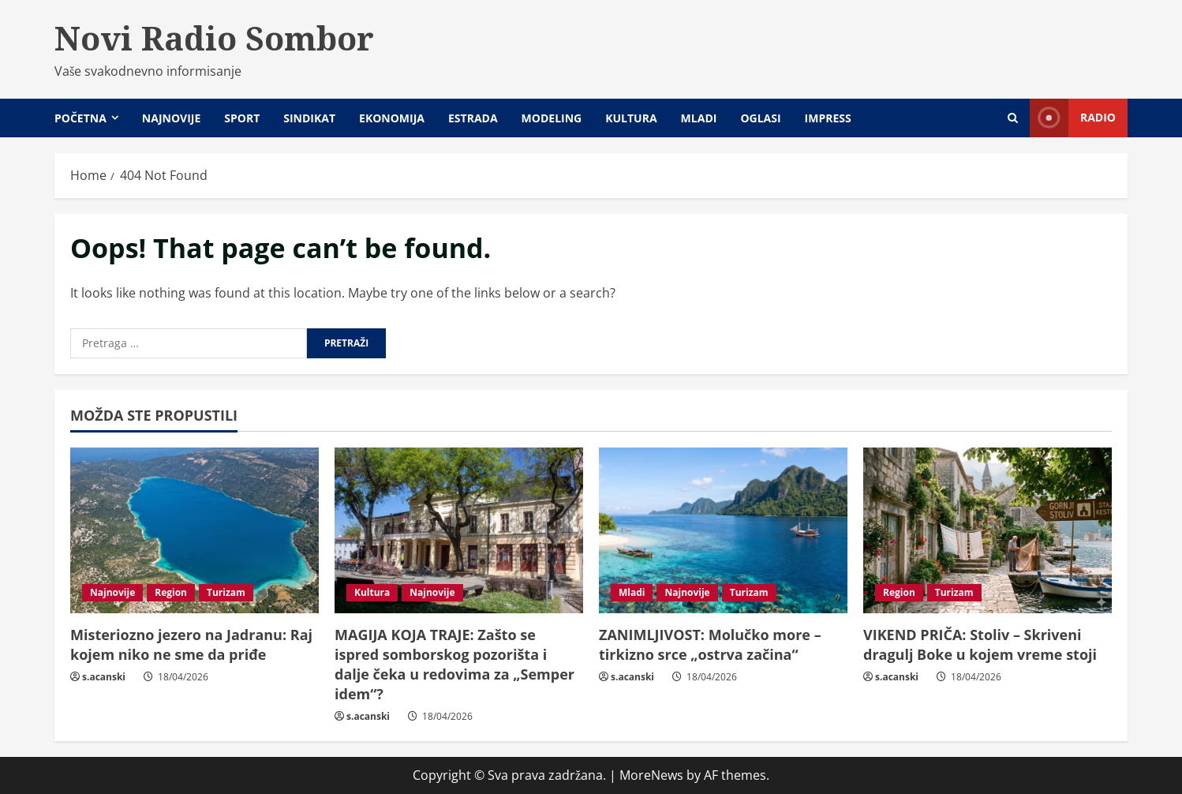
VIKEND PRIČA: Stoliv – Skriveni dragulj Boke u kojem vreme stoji (982, 644)
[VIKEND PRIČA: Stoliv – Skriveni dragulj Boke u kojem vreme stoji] (987, 530)
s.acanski (103, 677)
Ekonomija (392, 117)
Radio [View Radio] (1073, 118)
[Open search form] (1013, 118)
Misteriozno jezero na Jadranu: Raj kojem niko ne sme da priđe (191, 644)
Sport (242, 117)
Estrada (473, 117)
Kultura (630, 117)
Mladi (699, 117)
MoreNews (651, 775)
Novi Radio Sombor (214, 38)
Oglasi (760, 117)
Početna (80, 117)
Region (171, 592)
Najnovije (171, 117)
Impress (828, 117)
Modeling (552, 117)
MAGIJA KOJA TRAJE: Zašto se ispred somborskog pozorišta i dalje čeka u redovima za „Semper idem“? (454, 664)
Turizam (226, 592)
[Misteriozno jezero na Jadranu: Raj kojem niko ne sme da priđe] (194, 530)
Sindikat (309, 117)
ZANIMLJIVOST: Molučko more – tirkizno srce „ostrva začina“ (710, 644)
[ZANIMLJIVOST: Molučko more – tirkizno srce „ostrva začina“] (723, 530)
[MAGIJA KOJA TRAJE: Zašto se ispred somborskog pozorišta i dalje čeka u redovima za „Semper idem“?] (459, 530)
